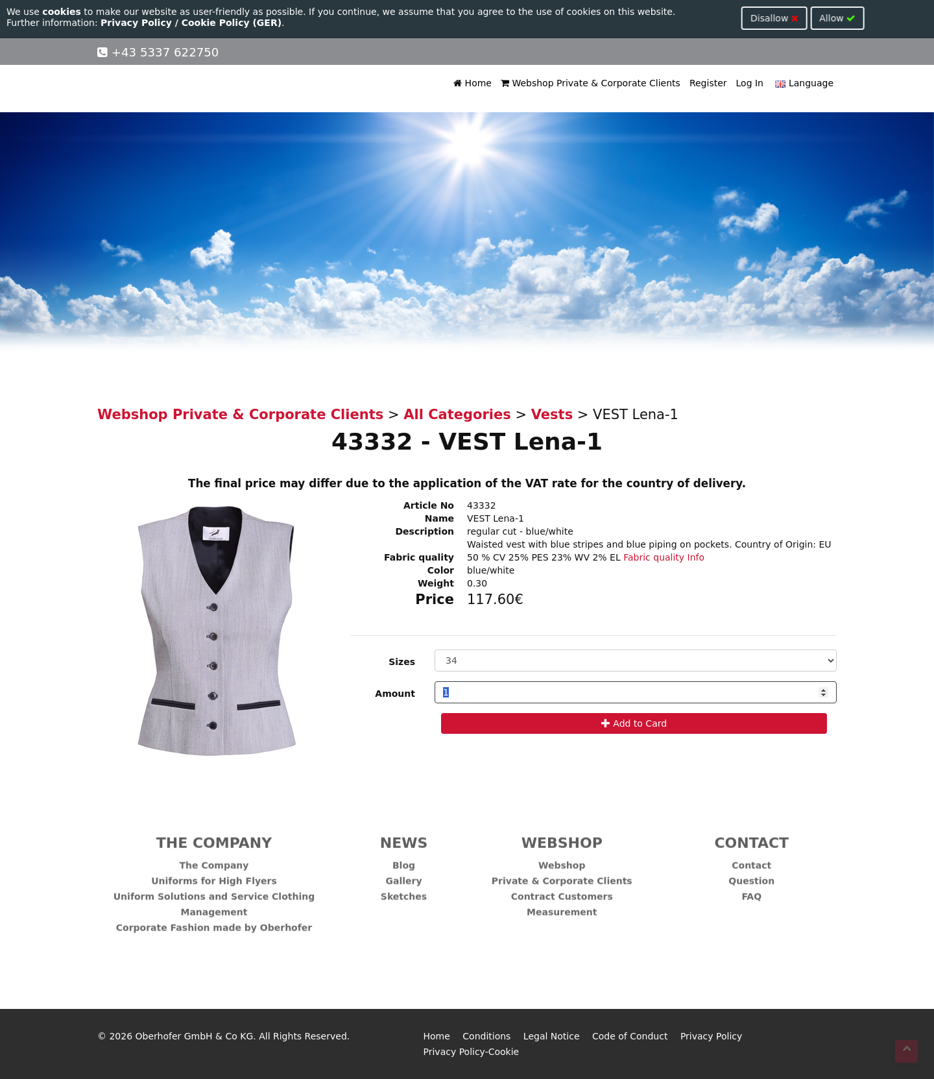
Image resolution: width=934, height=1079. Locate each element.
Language (802, 83)
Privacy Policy (711, 1036)
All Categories (457, 414)
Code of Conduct (629, 1036)
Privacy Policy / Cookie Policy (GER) (191, 23)
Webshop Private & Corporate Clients (590, 83)
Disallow (298, 18)
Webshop (561, 860)
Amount (395, 693)
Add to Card (634, 723)
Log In (749, 83)
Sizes (402, 662)
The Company (214, 860)
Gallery (403, 875)
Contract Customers (562, 891)
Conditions (486, 1036)
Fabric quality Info (663, 557)
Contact (751, 860)
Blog (403, 860)
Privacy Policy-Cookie (472, 1052)
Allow (360, 18)
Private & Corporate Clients (562, 875)
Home (472, 83)
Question (751, 875)
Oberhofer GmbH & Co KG (195, 1036)
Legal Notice (551, 1036)
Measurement (562, 906)
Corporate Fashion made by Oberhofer (214, 922)
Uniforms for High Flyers (214, 875)
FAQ (751, 891)
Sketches (404, 891)
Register (708, 83)
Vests (552, 414)
